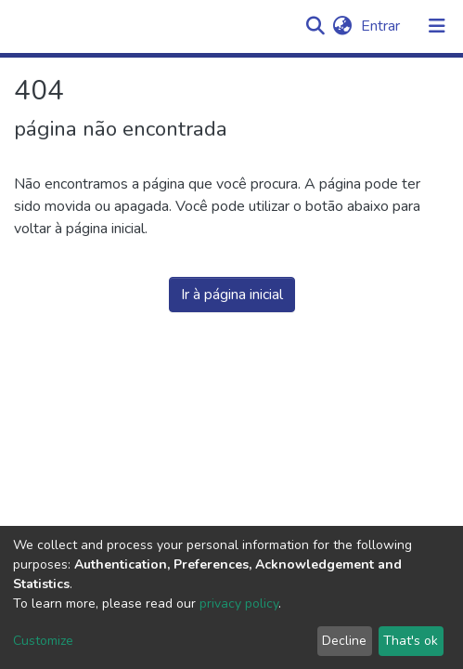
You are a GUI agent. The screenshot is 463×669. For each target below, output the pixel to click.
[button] (342, 26)
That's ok (410, 640)
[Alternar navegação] (437, 26)
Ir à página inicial (232, 294)
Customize (43, 640)
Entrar (382, 26)
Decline (344, 640)
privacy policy (238, 603)
